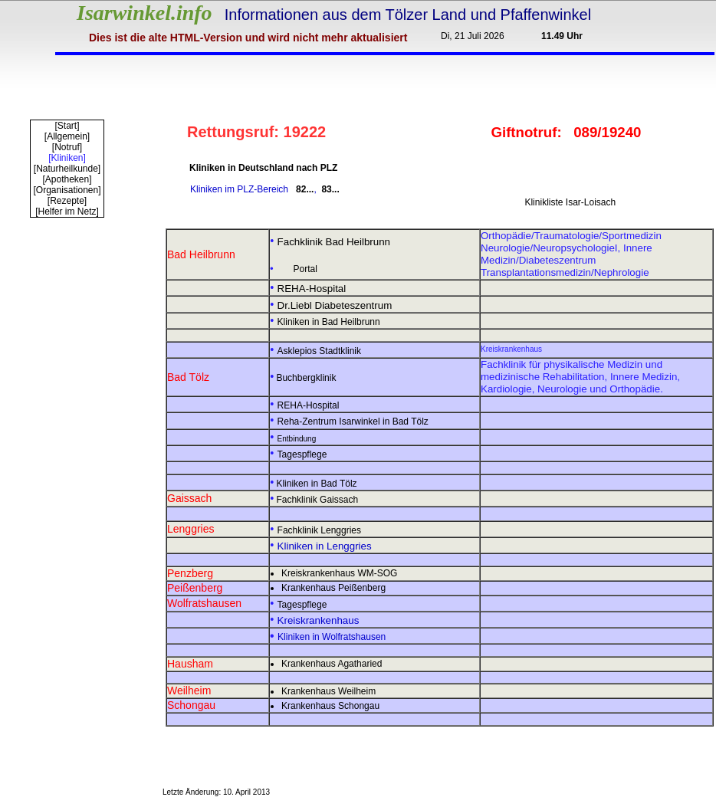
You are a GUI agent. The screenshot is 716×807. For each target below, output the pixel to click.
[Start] (66, 125)
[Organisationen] (66, 190)
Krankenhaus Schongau (330, 705)
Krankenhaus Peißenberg (333, 587)
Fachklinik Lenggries (319, 530)
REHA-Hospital (309, 405)
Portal (305, 269)
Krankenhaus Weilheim (328, 691)
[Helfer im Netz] (67, 211)
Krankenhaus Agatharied (331, 663)
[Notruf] (67, 147)
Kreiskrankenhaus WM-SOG (339, 573)
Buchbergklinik (306, 377)
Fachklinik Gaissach (317, 499)
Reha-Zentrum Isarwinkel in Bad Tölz (353, 421)
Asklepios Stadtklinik (319, 351)
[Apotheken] (66, 179)
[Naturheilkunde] (67, 168)
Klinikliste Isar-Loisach (570, 202)
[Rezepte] (67, 200)
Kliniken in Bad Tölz (316, 483)
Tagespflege (302, 454)
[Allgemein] (67, 136)
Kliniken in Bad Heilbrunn (329, 322)
